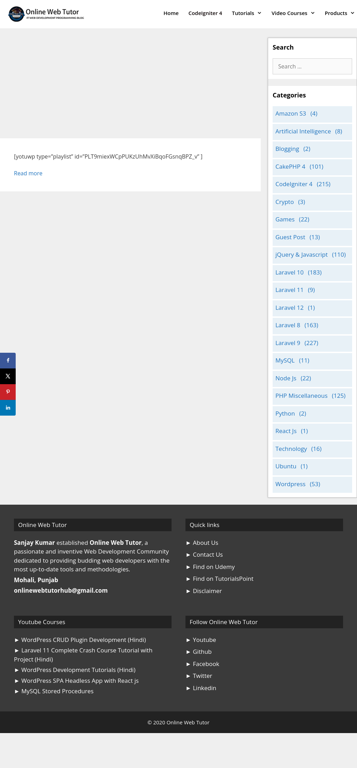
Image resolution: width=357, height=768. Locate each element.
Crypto (284, 202)
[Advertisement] (130, 87)
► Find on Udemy (210, 567)
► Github (198, 652)
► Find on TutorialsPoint (219, 579)
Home (171, 12)
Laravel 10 (289, 272)
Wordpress (290, 484)
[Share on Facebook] (8, 360)
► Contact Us (204, 554)
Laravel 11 (289, 290)
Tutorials (249, 13)
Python (285, 413)
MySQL (285, 360)
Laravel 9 (287, 343)
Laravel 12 (289, 307)
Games (285, 219)
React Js (286, 431)
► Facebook (202, 664)
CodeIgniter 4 (205, 12)
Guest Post (290, 237)
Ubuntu (285, 466)
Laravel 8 (287, 325)
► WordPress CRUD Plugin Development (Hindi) (80, 640)
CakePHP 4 (290, 166)
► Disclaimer (203, 591)
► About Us (201, 543)
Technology (291, 449)
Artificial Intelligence (303, 131)
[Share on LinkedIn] (8, 408)
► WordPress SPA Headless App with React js (76, 680)
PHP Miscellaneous (301, 396)
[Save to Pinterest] (8, 392)
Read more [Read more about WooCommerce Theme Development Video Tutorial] (28, 173)
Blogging (287, 149)
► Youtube (200, 640)
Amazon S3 (290, 113)
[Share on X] (8, 376)
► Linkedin (200, 688)
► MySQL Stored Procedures (53, 691)
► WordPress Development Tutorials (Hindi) (74, 670)
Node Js (285, 378)
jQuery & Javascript (301, 254)
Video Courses (296, 13)
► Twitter (198, 676)
